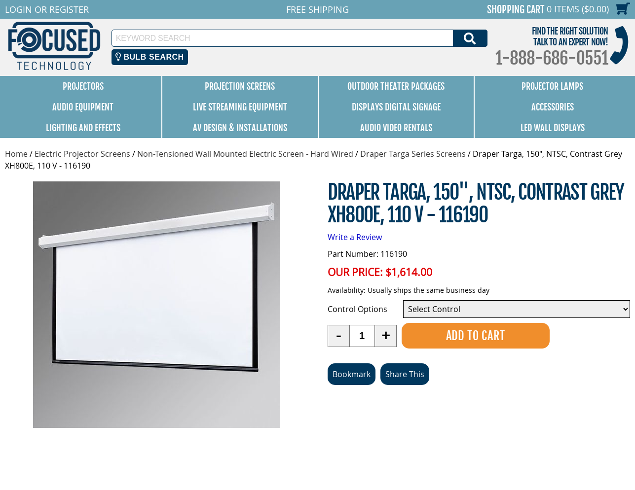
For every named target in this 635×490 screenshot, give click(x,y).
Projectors (83, 86)
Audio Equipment (82, 107)
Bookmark (352, 374)
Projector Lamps (552, 86)
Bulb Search (149, 57)
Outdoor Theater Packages (396, 86)
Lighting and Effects (83, 127)
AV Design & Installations (240, 127)
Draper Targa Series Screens (413, 153)
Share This (404, 374)
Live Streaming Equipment (240, 107)
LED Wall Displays (553, 127)
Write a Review (355, 237)
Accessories (552, 107)
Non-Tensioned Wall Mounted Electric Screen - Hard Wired (245, 153)
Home (16, 153)
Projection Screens (240, 86)
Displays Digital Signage (396, 107)
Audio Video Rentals (396, 127)
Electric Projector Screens (82, 153)
